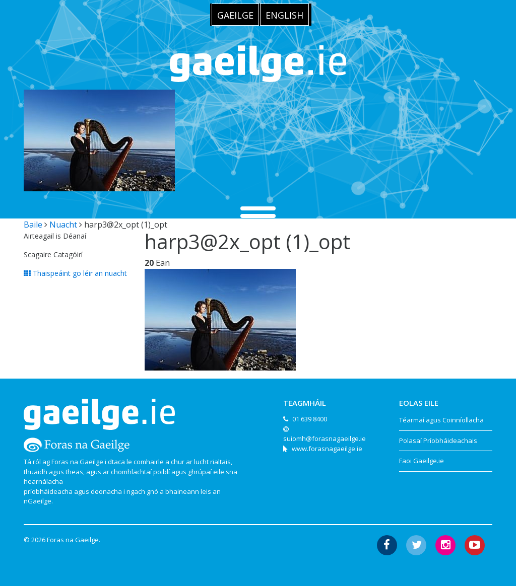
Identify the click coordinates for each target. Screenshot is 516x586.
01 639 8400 (309, 418)
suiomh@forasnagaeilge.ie (324, 438)
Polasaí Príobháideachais (438, 440)
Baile (33, 224)
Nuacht (63, 224)
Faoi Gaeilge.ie (421, 460)
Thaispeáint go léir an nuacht (75, 273)
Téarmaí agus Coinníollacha (441, 419)
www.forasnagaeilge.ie (327, 448)
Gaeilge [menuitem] (235, 15)
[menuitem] (235, 15)
